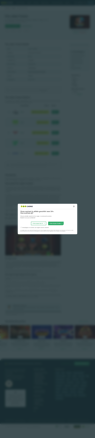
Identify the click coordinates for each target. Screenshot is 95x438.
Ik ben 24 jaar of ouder (55, 223)
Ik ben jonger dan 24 (38, 223)
